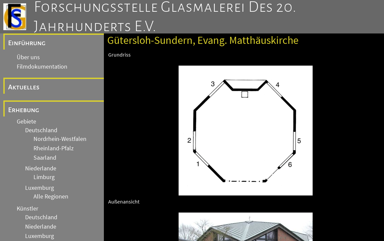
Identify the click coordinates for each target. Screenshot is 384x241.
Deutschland (41, 130)
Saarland (45, 157)
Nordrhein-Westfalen (60, 139)
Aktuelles (24, 87)
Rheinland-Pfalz (54, 148)
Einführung (27, 43)
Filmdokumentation (42, 66)
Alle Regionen (51, 196)
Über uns (28, 57)
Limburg (44, 177)
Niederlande (40, 168)
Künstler (27, 208)
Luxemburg (39, 187)
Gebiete (26, 121)
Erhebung (23, 109)
